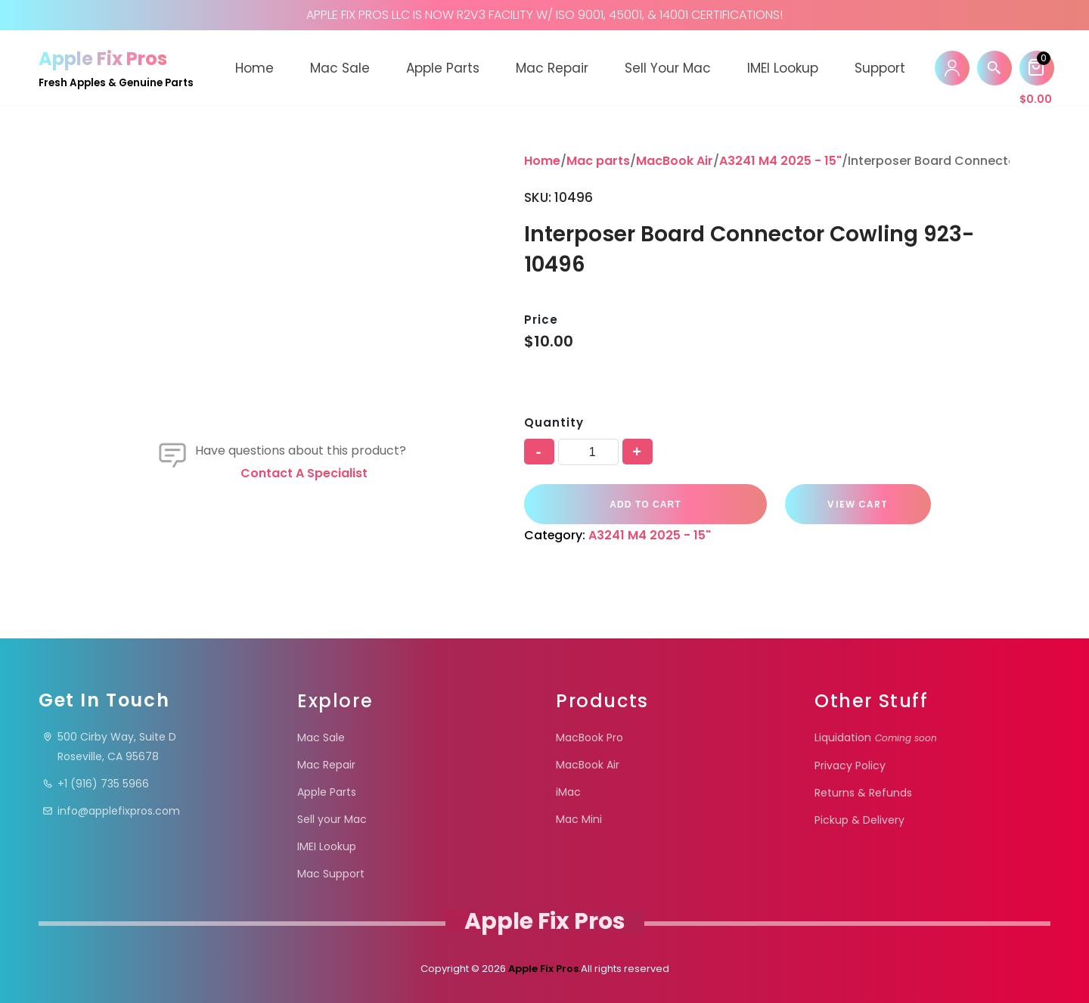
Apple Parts (442, 68)
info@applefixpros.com (111, 810)
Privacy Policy (850, 765)
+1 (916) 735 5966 (95, 783)
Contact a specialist (304, 473)
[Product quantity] (588, 452)
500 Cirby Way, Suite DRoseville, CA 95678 (109, 746)
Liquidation (875, 737)
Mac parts (598, 160)
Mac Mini (579, 819)
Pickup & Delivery (859, 820)
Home (254, 68)
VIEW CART (850, 504)
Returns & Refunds (863, 792)
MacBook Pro (589, 737)
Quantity (553, 422)
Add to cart (642, 503)
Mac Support (331, 873)
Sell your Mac (668, 68)
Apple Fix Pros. (543, 968)
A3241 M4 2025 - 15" (780, 160)
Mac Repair (552, 68)
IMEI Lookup (782, 68)
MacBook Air (674, 160)
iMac (568, 792)
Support (880, 68)
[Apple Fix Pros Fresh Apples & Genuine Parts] (116, 68)
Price (541, 320)
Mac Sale (340, 68)
